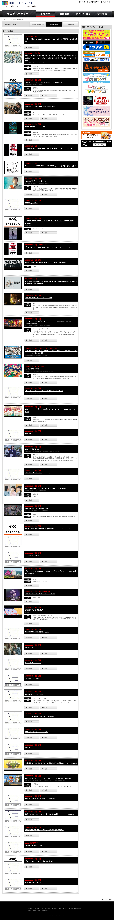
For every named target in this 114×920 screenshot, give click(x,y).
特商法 (29, 910)
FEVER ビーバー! (31, 203)
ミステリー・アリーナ (33, 555)
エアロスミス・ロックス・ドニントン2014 (40, 594)
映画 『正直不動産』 (32, 449)
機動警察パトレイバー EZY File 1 (37, 508)
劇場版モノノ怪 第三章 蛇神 (34, 610)
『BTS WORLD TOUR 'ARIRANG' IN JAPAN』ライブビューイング (48, 247)
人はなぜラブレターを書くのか (36, 181)
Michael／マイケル (32, 694)
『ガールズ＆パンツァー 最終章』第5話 (39, 861)
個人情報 (54, 908)
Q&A (34, 910)
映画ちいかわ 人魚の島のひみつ (36, 798)
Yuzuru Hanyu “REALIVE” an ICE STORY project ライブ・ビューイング (50, 166)
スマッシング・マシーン (33, 473)
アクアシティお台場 (11, 19)
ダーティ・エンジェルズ (33, 106)
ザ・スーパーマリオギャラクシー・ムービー (40, 321)
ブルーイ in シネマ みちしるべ (35, 716)
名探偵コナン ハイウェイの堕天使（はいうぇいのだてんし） (46, 82)
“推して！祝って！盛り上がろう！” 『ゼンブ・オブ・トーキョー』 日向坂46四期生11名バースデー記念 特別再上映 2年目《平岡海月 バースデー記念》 (50, 58)
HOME (3, 19)
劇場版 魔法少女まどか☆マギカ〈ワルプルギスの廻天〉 (44, 830)
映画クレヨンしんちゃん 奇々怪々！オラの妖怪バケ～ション (46, 814)
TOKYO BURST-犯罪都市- (34, 632)
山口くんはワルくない (33, 663)
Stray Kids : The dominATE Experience (39, 528)
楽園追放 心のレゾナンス (33, 882)
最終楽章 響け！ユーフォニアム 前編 (38, 298)
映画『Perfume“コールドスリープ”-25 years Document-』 (45, 488)
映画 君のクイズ (30, 433)
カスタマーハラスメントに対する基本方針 (70, 908)
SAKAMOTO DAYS (32, 369)
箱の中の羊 (29, 647)
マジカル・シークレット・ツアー (36, 732)
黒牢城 (27, 747)
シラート (28, 678)
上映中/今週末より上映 (37, 24)
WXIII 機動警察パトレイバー (35, 126)
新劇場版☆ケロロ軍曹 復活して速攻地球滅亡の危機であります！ (47, 763)
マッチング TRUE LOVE (33, 845)
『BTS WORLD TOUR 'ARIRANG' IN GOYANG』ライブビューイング (49, 148)
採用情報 (47, 908)
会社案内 (30, 908)
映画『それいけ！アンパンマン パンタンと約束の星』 (44, 778)
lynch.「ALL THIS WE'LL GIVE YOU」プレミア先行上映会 (45, 262)
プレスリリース (38, 908)
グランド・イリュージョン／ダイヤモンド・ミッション (44, 391)
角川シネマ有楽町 (43, 910)
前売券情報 (71, 24)
